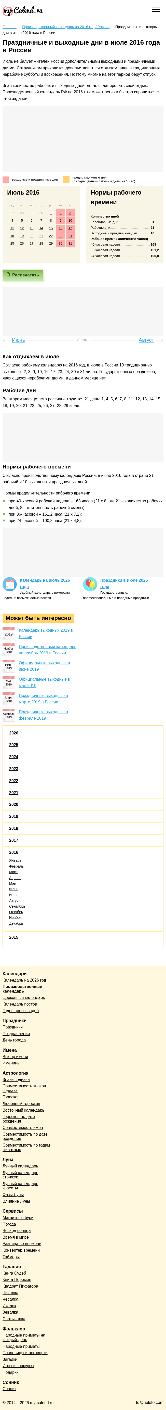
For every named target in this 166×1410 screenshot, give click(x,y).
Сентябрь (17, 906)
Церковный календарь (24, 997)
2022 (13, 781)
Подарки (11, 1372)
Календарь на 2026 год (24, 980)
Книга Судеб (14, 1273)
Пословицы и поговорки (25, 1353)
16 (60, 228)
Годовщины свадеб (21, 1011)
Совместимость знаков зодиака (24, 1088)
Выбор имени (15, 1057)
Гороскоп (11, 1097)
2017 (13, 840)
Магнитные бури (18, 1217)
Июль (13, 895)
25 (12, 243)
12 (22, 228)
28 (41, 243)
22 (51, 236)
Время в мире (16, 1237)
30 (60, 243)
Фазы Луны (13, 1194)
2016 (13, 852)
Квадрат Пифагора (20, 1286)
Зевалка (10, 1312)
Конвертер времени (21, 1250)
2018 (13, 828)
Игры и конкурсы (18, 1366)
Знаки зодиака (16, 1079)
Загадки (10, 1359)
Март (13, 872)
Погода (9, 1224)
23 (60, 236)
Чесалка (10, 1299)
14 (41, 228)
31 (70, 243)
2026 (13, 733)
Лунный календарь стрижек (20, 1175)
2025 (13, 745)
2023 (13, 769)
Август (14, 900)
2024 (13, 757)
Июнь (13, 889)
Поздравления (16, 1034)
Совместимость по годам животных (26, 1147)
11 (12, 228)
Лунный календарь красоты (20, 1186)
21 (41, 236)
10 (70, 220)
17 (70, 228)
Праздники (13, 1027)
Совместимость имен (23, 1127)
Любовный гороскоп (21, 1103)
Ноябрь (15, 918)
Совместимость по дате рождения (25, 1136)
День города (14, 1040)
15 (51, 228)
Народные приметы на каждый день (24, 1337)
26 (22, 243)
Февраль (16, 866)
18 (12, 236)
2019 (13, 816)
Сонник (9, 1389)
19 (22, 236)
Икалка (9, 1306)
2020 (13, 804)
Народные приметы (21, 1346)
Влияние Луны (16, 1201)
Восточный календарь (23, 1110)
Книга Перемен (17, 1279)
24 (70, 236)
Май (12, 883)
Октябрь (16, 912)
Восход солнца (17, 1230)
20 (31, 236)
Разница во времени (22, 1243)
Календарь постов (20, 1004)
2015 (13, 937)
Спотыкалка (14, 1319)
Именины (11, 1063)
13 (31, 228)
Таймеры (11, 1257)
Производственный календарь (22, 988)
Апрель (15, 878)
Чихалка (10, 1293)
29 (51, 243)
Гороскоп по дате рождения (19, 1118)
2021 (13, 793)
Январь (15, 860)
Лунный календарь (20, 1166)
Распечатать (25, 275)
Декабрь (16, 923)
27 (31, 243)
